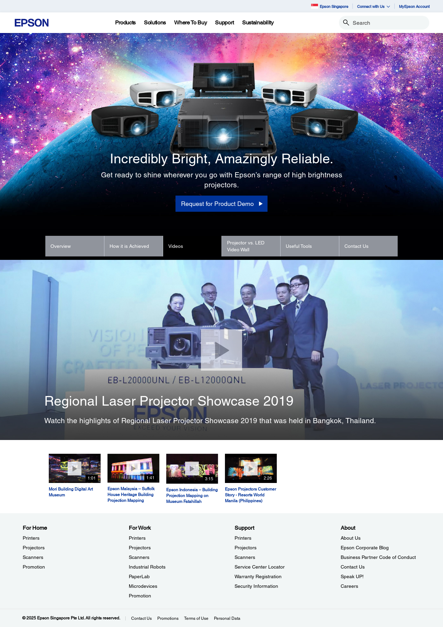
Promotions (168, 618)
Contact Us (356, 246)
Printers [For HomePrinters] (31, 538)
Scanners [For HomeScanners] (33, 557)
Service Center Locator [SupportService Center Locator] (260, 567)
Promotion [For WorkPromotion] (140, 595)
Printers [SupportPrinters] (243, 538)
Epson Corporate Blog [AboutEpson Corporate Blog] (365, 547)
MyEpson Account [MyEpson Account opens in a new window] (414, 6)
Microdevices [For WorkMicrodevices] (143, 586)
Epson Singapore (329, 6)
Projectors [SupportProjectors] (246, 547)
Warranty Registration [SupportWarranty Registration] (258, 576)
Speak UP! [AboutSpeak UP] (352, 576)
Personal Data (227, 618)
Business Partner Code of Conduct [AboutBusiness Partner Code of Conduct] (378, 557)
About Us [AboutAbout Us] (351, 538)
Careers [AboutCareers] (349, 586)
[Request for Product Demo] (221, 204)
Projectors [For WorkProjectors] (140, 547)
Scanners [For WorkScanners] (139, 557)
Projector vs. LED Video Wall (245, 246)
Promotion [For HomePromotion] (34, 567)
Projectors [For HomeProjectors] (34, 547)
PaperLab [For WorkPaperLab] (139, 576)
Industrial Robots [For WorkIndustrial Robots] (147, 567)
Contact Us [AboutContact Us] (353, 567)
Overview (60, 246)
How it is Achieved (129, 246)
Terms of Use (196, 618)
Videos (175, 246)
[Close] (221, 350)
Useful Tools (299, 246)
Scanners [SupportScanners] (245, 557)
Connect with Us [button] (373, 6)
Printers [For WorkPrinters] (137, 538)
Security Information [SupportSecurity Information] (256, 586)
